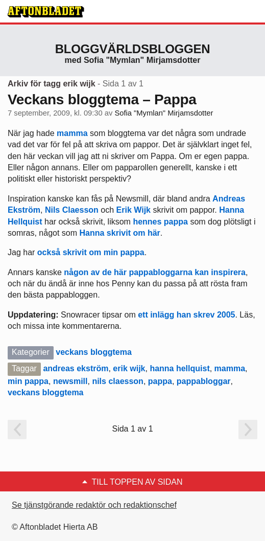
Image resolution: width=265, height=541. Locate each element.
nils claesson (117, 381)
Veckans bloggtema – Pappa (102, 99)
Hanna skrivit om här (120, 233)
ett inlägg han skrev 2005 (185, 314)
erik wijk (129, 368)
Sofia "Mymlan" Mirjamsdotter (163, 113)
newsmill (70, 381)
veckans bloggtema (94, 352)
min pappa (28, 381)
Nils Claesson (72, 210)
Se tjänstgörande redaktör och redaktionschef (94, 505)
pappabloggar (204, 381)
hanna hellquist (179, 368)
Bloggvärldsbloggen (132, 49)
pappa (160, 381)
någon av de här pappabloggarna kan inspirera (155, 272)
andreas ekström (75, 368)
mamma (73, 133)
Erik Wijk (133, 210)
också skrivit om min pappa (90, 252)
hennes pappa (160, 221)
